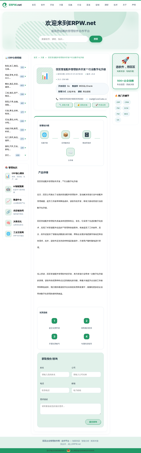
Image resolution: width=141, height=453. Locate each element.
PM (118, 108)
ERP (118, 102)
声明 (134, 5)
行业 (79, 5)
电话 (42, 383)
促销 (97, 5)
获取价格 (83, 105)
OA (118, 120)
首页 (34, 5)
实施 (70, 5)
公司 (73, 367)
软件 (43, 5)
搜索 (96, 39)
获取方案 (65, 105)
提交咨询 (93, 422)
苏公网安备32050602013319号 (80, 451)
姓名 (42, 367)
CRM (127, 102)
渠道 (88, 5)
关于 (125, 5)
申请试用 (102, 105)
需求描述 (44, 399)
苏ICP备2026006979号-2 (57, 451)
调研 (107, 5)
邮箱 (73, 383)
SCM (126, 108)
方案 (61, 5)
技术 (116, 5)
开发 (52, 5)
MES (126, 114)
